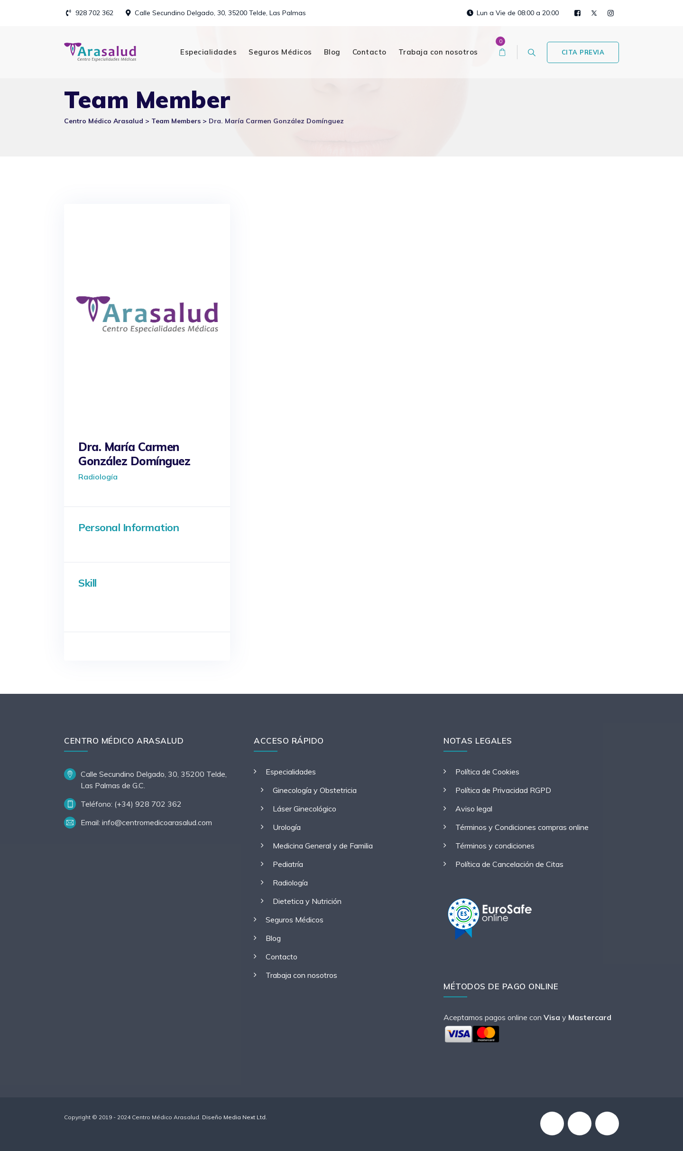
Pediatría (288, 864)
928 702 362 (94, 13)
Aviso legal (473, 808)
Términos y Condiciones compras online (522, 827)
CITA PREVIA (583, 52)
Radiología (290, 882)
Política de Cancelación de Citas (509, 864)
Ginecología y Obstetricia (315, 790)
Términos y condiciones (495, 845)
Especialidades (208, 51)
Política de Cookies (487, 771)
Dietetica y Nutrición (307, 901)
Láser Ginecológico (304, 808)
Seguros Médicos (280, 51)
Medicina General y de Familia (323, 845)
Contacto (369, 51)
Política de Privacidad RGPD (503, 790)
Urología (287, 827)
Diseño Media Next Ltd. (234, 1117)
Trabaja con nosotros (438, 51)
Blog (332, 51)
